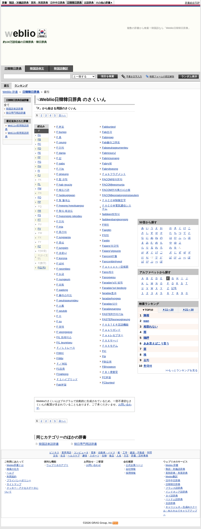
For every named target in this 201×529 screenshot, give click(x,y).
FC (39, 144)
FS (39, 215)
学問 (149, 452)
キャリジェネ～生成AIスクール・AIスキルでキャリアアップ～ (180, 511)
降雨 (146, 315)
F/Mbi (59, 358)
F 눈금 (60, 274)
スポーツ (94, 455)
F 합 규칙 (62, 179)
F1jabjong (62, 374)
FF (39, 157)
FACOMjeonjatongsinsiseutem (120, 195)
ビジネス (54, 452)
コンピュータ (81, 452)
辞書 (4, 2)
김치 (146, 360)
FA (39, 135)
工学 (125, 452)
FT (39, 219)
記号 (174, 288)
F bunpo (61, 132)
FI (39, 170)
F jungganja (63, 237)
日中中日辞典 (57, 2)
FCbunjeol (108, 382)
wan (146, 321)
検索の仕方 (13, 469)
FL (39, 184)
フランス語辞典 (174, 488)
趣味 (84, 455)
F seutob (61, 310)
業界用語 (66, 452)
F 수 (59, 316)
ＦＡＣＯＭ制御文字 (114, 200)
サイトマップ (14, 484)
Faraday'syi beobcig (114, 287)
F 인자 (60, 221)
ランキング (21, 85)
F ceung (61, 142)
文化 (55, 455)
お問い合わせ (93, 465)
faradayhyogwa (111, 298)
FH (39, 166)
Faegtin (106, 229)
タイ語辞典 (172, 495)
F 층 (59, 137)
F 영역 (60, 326)
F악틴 (105, 235)
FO (39, 197)
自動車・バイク (106, 452)
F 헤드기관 (63, 189)
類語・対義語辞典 (19, 2)
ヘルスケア (74, 455)
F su (59, 321)
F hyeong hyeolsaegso (70, 205)
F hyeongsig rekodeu (69, 216)
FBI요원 (107, 361)
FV (39, 228)
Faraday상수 (109, 303)
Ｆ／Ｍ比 (61, 363)
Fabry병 (107, 163)
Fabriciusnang (110, 158)
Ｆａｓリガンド (111, 329)
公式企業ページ (134, 465)
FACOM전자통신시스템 (116, 189)
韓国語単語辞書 (49, 443)
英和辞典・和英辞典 (177, 472)
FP (39, 202)
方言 (126, 455)
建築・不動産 (137, 452)
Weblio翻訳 (172, 476)
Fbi (104, 356)
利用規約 (11, 476)
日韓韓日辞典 (74, 2)
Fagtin (106, 240)
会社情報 (131, 469)
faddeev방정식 (111, 214)
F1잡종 (60, 368)
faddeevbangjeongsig (115, 219)
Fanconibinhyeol (112, 261)
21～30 (188, 309)
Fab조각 (107, 132)
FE (39, 153)
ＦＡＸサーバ (110, 340)
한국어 (147, 365)
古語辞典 (89, 2)
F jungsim (62, 247)
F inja (59, 226)
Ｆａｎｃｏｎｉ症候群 (115, 266)
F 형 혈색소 (63, 200)
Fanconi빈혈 (109, 256)
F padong (62, 289)
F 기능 (60, 168)
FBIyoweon (109, 366)
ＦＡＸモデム (110, 345)
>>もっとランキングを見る (181, 370)
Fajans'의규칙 (110, 245)
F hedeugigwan (65, 195)
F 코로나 (61, 252)
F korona (61, 258)
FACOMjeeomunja (113, 184)
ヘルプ (10, 472)
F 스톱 (60, 305)
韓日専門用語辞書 (85, 443)
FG (39, 162)
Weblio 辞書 (10, 91)
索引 (6, 85)
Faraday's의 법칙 (112, 282)
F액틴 (105, 224)
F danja (61, 152)
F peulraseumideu (67, 300)
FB (39, 139)
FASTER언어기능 (112, 314)
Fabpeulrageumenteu (115, 147)
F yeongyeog (64, 331)
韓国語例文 (37, 68)
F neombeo (63, 268)
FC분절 (106, 377)
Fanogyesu (109, 277)
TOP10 (147, 309)
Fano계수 (108, 272)
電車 (93, 452)
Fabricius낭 (109, 152)
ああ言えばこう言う (156, 343)
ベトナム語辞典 (174, 499)
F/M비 (60, 353)
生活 (62, 455)
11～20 (168, 309)
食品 (111, 455)
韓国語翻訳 (61, 68)
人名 (118, 455)
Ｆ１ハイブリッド (67, 379)
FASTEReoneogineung (116, 319)
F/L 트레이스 (64, 337)
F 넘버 (60, 263)
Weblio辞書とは (15, 465)
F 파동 (60, 284)
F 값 (59, 158)
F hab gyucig (64, 184)
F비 (104, 351)
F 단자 (60, 147)
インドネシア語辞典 (177, 491)
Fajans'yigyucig (111, 250)
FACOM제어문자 (112, 179)
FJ (39, 175)
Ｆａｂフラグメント (114, 174)
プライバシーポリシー (19, 480)
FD (39, 148)
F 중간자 (61, 232)
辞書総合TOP (192, 2)
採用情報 (131, 472)
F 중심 (60, 242)
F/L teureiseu (64, 342)
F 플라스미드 (64, 295)
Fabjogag (107, 137)
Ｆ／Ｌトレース (65, 347)
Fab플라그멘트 (111, 142)
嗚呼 (146, 337)
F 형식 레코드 (64, 210)
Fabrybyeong (110, 168)
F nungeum (63, 279)
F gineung (62, 174)
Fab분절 (61, 384)
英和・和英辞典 (39, 2)
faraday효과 (109, 293)
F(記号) (42, 267)
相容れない (150, 326)
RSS (115, 523)
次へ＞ (62, 115)
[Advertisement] (136, 36)
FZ (39, 246)
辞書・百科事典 (139, 455)
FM (39, 188)
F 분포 (60, 126)
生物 (104, 455)
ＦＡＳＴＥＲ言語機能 (115, 324)
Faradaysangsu (111, 308)
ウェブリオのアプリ (57, 465)
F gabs (60, 163)
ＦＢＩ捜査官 (110, 372)
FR (39, 211)
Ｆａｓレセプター (112, 335)
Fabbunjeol (109, 126)
